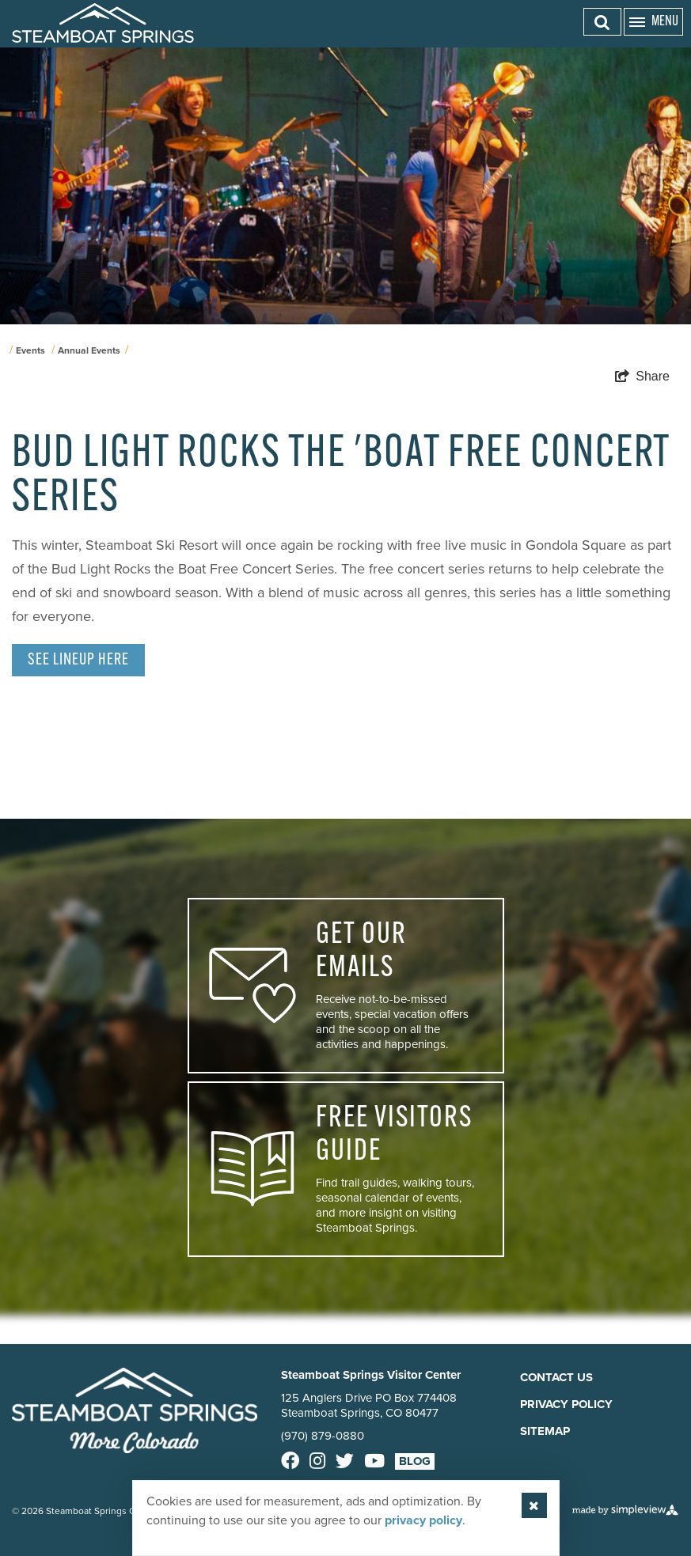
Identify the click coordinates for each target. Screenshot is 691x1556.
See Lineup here (78, 660)
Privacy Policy (566, 1404)
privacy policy (423, 1520)
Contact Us (556, 1377)
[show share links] (642, 376)
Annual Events (89, 350)
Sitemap (545, 1431)
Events (30, 350)
